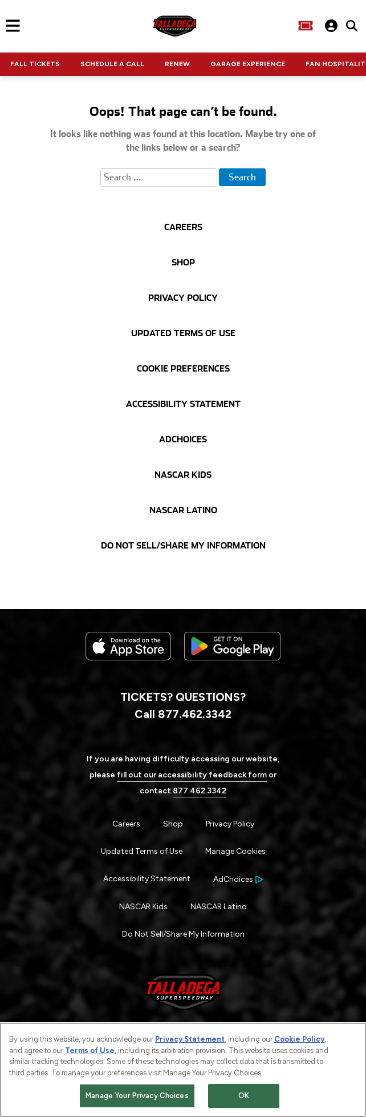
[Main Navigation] (10, 26)
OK (243, 1098)
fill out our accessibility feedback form (192, 775)
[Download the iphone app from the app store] (128, 658)
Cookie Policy (299, 1041)
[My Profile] (331, 25)
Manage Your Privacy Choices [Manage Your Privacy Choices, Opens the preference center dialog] (137, 1098)
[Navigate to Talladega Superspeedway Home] (175, 25)
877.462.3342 (199, 791)
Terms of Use (90, 1052)
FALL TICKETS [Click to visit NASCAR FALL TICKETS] (35, 64)
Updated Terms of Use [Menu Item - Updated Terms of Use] (141, 851)
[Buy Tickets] (305, 25)
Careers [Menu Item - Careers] (126, 824)
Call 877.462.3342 (183, 714)
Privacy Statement (190, 1041)
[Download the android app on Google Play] (232, 669)
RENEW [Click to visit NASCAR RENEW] (177, 64)
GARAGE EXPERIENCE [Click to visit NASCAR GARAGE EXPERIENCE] (247, 64)
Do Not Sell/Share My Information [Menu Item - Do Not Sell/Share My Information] (183, 934)
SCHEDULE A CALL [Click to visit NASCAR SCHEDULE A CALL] (112, 64)
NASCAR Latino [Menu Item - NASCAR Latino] (218, 907)
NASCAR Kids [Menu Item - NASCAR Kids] (143, 907)
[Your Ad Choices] (238, 879)
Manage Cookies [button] (235, 851)
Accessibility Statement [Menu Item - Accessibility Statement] (146, 879)
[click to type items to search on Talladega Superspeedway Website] (351, 25)
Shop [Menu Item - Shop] (173, 824)
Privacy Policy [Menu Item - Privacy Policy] (230, 824)
